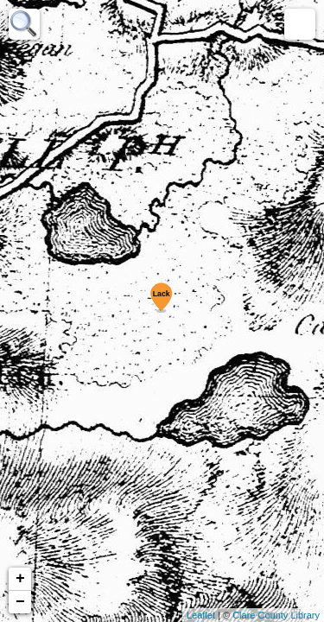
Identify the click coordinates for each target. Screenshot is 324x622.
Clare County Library (276, 615)
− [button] (20, 602)
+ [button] (20, 578)
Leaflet (201, 615)
